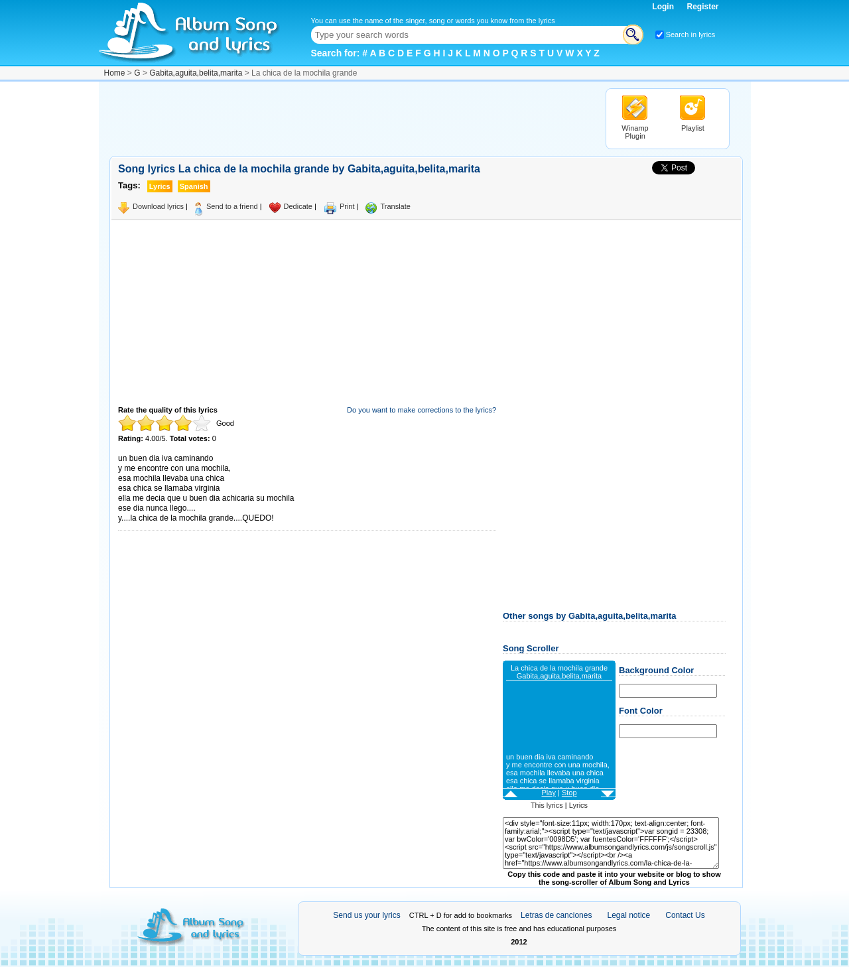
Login (664, 6)
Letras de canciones (556, 915)
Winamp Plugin (634, 132)
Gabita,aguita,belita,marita (195, 73)
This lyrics (547, 805)
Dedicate (298, 206)
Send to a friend (232, 206)
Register (702, 6)
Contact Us (684, 915)
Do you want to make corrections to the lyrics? (421, 410)
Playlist (692, 128)
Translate (395, 206)
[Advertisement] (350, 118)
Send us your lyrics (366, 915)
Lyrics (578, 805)
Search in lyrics (691, 34)
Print (347, 206)
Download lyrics (158, 206)
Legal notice (629, 915)
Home (114, 73)
